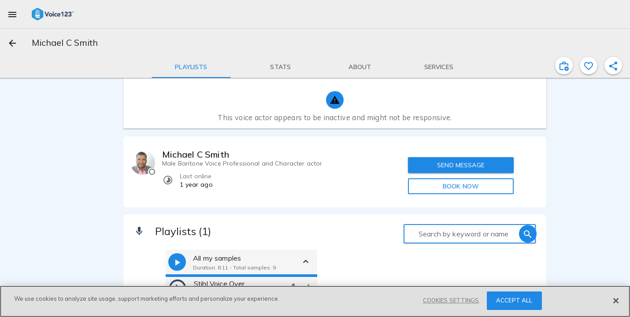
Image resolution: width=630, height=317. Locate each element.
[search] (528, 234)
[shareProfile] (613, 65)
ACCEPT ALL (514, 300)
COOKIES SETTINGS (451, 300)
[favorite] (588, 65)
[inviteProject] (564, 65)
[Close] (616, 300)
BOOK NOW (461, 186)
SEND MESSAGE (461, 165)
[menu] (12, 14)
